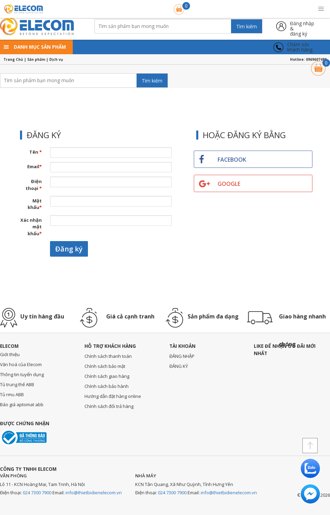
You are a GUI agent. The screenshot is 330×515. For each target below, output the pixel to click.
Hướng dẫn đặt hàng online (112, 396)
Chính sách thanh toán (108, 356)
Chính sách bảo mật (104, 366)
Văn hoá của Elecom (21, 364)
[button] (321, 9)
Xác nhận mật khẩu (31, 227)
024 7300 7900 (37, 492)
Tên (35, 152)
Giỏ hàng (318, 65)
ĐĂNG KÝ (178, 366)
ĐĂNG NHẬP (181, 356)
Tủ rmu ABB (12, 394)
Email (34, 166)
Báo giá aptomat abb (21, 404)
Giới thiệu (10, 354)
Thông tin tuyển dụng (22, 374)
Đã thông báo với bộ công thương (23, 437)
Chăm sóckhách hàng (299, 47)
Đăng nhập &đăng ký (302, 26)
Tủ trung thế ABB (17, 384)
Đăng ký (69, 249)
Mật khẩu (35, 204)
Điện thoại (34, 184)
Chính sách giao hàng (106, 376)
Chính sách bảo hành (106, 386)
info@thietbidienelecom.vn (94, 492)
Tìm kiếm (246, 26)
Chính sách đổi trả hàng (108, 406)
